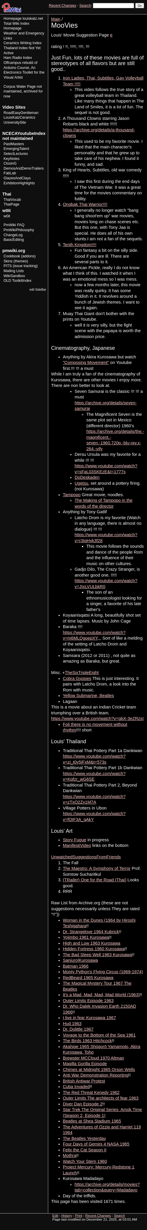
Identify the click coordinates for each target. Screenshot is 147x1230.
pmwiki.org (13, 250)
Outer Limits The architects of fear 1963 (100, 1098)
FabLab (10, 173)
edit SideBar (37, 289)
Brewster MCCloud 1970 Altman (93, 1058)
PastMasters (14, 144)
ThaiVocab (12, 200)
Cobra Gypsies (77, 678)
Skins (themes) (16, 261)
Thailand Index (16, 48)
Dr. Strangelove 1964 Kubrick (91, 931)
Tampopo (72, 494)
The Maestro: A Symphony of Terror (97, 868)
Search (85, 6)
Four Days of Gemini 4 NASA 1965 (96, 1144)
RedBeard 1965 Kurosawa (88, 977)
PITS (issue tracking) (21, 266)
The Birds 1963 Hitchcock (87, 1040)
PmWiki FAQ (14, 225)
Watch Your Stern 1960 (85, 1161)
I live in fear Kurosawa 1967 (89, 1017)
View (103, 16)
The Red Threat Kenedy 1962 (91, 1092)
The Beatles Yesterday (84, 1138)
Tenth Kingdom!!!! (79, 244)
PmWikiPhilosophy (19, 230)
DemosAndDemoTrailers (24, 168)
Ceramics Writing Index (22, 43)
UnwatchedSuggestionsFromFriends (86, 857)
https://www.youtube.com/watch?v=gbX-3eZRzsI (97, 718)
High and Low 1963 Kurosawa (92, 943)
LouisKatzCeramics (19, 117)
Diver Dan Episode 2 (82, 1104)
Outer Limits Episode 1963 (88, 1000)
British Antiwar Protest (84, 1081)
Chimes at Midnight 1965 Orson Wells (99, 1069)
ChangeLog (13, 235)
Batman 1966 (75, 966)
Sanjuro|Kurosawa (80, 960)
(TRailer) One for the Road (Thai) (94, 880)
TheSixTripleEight (82, 672)
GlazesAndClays (17, 178)
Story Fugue (74, 839)
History (126, 16)
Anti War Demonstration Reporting (95, 1075)
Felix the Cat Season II (84, 1150)
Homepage (12, 18)
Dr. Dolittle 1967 (78, 1029)
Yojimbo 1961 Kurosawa (86, 937)
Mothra (69, 1155)
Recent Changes (62, 6)
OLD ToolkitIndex (17, 281)
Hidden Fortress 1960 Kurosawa (94, 948)
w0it (7, 216)
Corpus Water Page (20, 87)
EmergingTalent (16, 149)
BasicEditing (14, 240)
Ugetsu (81, 483)
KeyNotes (11, 159)
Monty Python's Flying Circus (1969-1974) (103, 971)
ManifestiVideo (77, 845)
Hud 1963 (72, 1023)
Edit (114, 16)
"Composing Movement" (86, 362)
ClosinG (10, 163)
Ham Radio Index (18, 58)
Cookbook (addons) (20, 256)
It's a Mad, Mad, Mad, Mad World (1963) (101, 994)
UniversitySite (15, 122)
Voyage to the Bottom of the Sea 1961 (99, 1035)
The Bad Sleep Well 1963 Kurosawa (97, 954)
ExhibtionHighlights (19, 183)
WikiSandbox (14, 276)
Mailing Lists (14, 271)
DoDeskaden (87, 477)
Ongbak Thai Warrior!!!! (85, 204)
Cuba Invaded (76, 1086)
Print (139, 16)
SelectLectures (16, 154)
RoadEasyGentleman (21, 113)
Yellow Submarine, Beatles (88, 695)
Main (56, 19)
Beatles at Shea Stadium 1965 (92, 1121)
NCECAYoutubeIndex (24, 133)
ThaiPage (11, 204)
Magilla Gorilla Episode (85, 1063)
